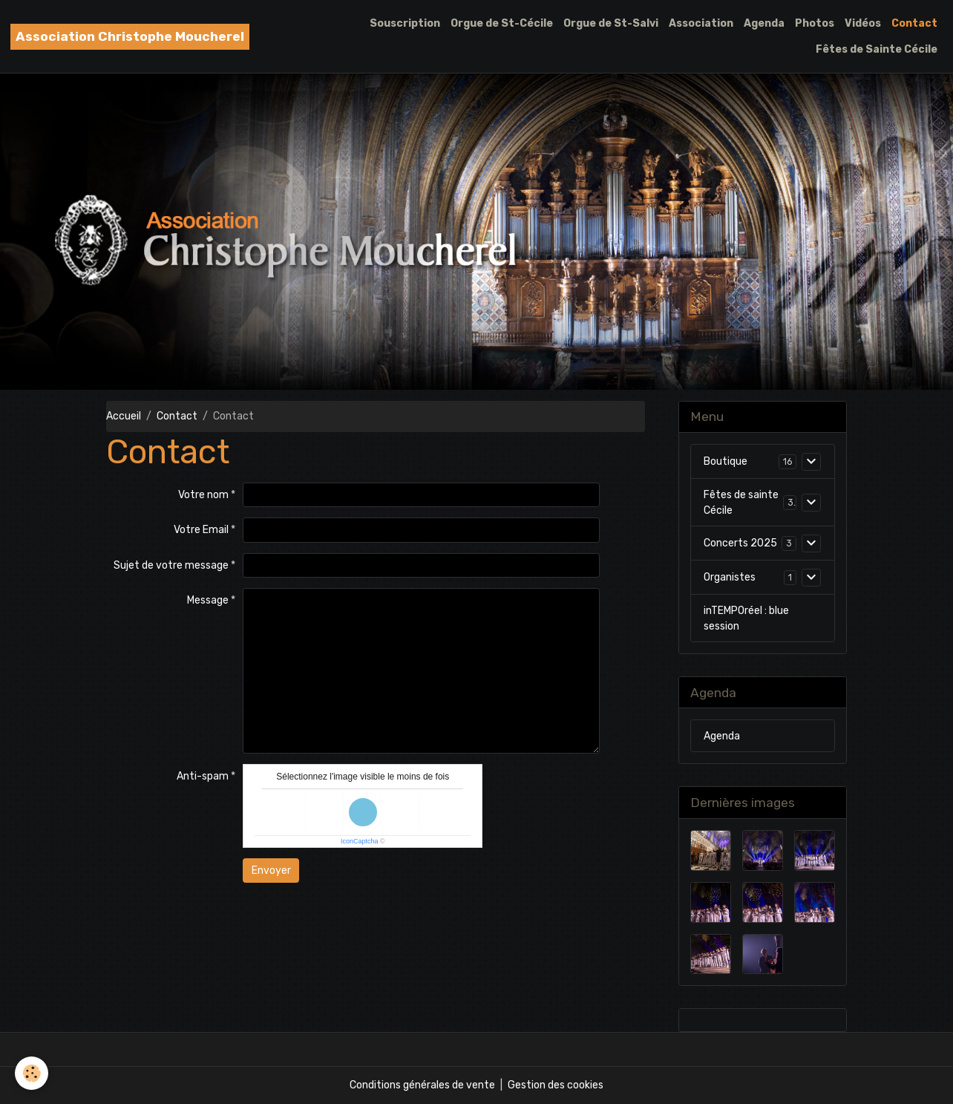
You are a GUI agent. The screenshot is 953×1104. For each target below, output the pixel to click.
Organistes (730, 577)
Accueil (123, 416)
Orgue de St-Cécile (502, 23)
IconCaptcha (360, 841)
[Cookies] (31, 1073)
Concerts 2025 (740, 543)
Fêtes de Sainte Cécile (876, 49)
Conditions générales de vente (422, 1085)
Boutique (725, 461)
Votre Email (201, 529)
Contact (914, 23)
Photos (814, 23)
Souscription (405, 23)
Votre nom (203, 495)
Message (208, 600)
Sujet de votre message (171, 565)
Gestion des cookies (555, 1085)
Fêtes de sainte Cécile (741, 503)
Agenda (764, 23)
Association (701, 23)
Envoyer (271, 870)
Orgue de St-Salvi (610, 23)
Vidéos (863, 23)
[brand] (129, 37)
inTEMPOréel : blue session (746, 618)
